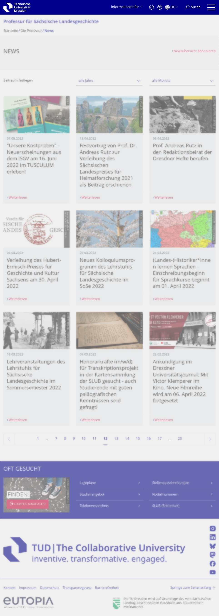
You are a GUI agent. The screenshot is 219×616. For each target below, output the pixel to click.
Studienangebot (92, 494)
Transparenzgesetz (77, 588)
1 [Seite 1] (38, 439)
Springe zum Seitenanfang (190, 588)
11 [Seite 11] (94, 439)
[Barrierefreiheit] (159, 7)
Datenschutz (49, 588)
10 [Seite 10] (84, 439)
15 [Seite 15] (138, 439)
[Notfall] (151, 7)
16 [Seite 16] (149, 439)
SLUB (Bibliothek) (165, 506)
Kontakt (9, 588)
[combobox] (109, 81)
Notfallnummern (165, 494)
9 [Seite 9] (74, 439)
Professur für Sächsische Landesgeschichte (51, 22)
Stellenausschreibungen (170, 483)
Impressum (28, 588)
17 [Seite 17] (160, 439)
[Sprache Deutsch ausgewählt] (171, 7)
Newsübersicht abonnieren (195, 51)
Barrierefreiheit (107, 588)
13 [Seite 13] (116, 439)
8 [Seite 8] (65, 439)
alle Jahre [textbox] (86, 81)
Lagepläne (88, 483)
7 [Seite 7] (56, 439)
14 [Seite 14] (127, 439)
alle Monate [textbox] (161, 81)
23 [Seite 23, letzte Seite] (180, 439)
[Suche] (192, 7)
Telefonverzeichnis (94, 506)
